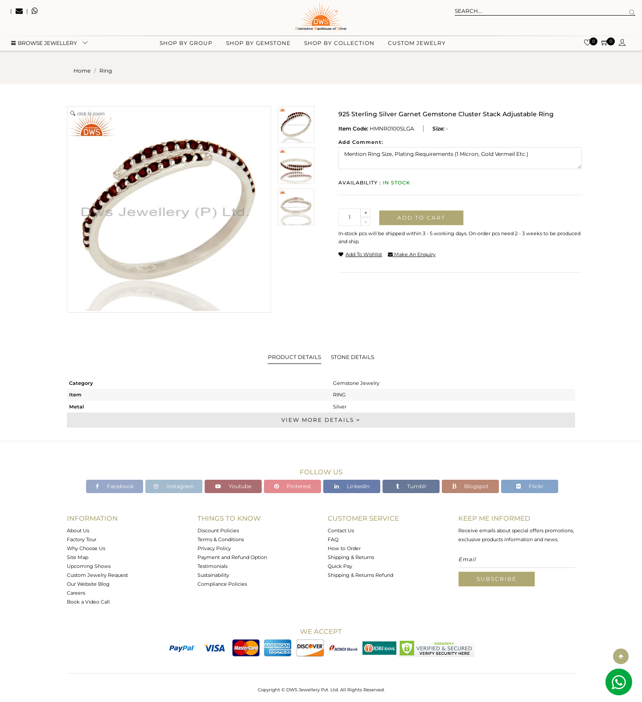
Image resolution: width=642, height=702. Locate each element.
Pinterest (292, 486)
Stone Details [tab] (352, 357)
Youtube (233, 486)
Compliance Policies (222, 584)
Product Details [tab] (294, 357)
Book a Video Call (88, 602)
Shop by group (186, 44)
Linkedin (352, 486)
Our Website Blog (88, 584)
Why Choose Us (86, 548)
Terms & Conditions (221, 539)
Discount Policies (218, 530)
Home (82, 70)
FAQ (333, 539)
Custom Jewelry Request (97, 575)
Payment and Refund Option (232, 557)
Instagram (174, 486)
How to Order (344, 548)
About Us (78, 530)
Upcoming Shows (89, 566)
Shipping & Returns (351, 557)
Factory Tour (81, 539)
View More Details (321, 419)
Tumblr (411, 486)
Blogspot (470, 486)
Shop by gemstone (258, 44)
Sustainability (213, 575)
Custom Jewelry (417, 44)
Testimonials (212, 566)
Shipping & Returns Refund (360, 575)
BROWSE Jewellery (44, 44)
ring (105, 70)
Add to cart (421, 217)
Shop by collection (339, 44)
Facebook (115, 486)
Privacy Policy (214, 548)
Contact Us (341, 530)
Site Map (77, 557)
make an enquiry (412, 254)
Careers (76, 593)
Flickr (529, 486)
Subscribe (497, 578)
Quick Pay (340, 566)
